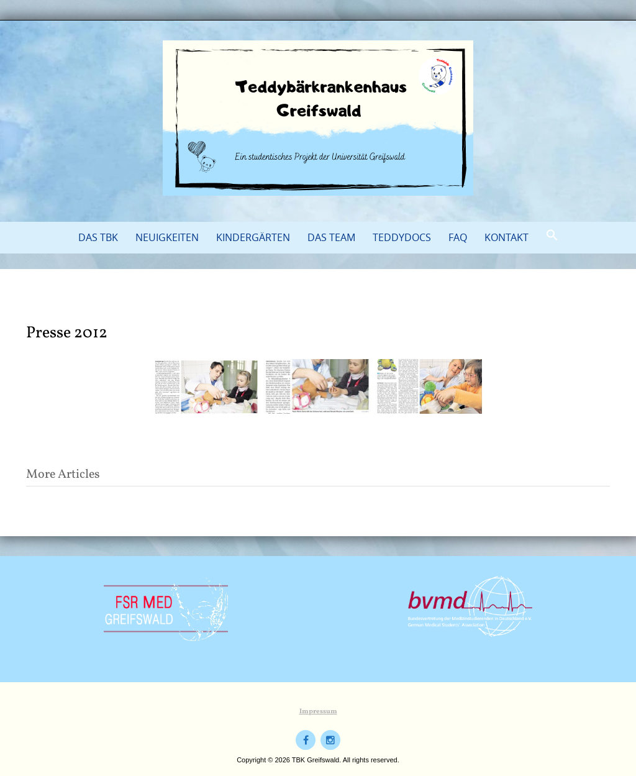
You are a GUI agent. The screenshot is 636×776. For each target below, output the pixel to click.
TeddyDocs (402, 237)
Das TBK (98, 237)
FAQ (457, 237)
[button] (552, 235)
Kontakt (506, 237)
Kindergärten (253, 237)
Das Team (331, 237)
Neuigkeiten (167, 237)
